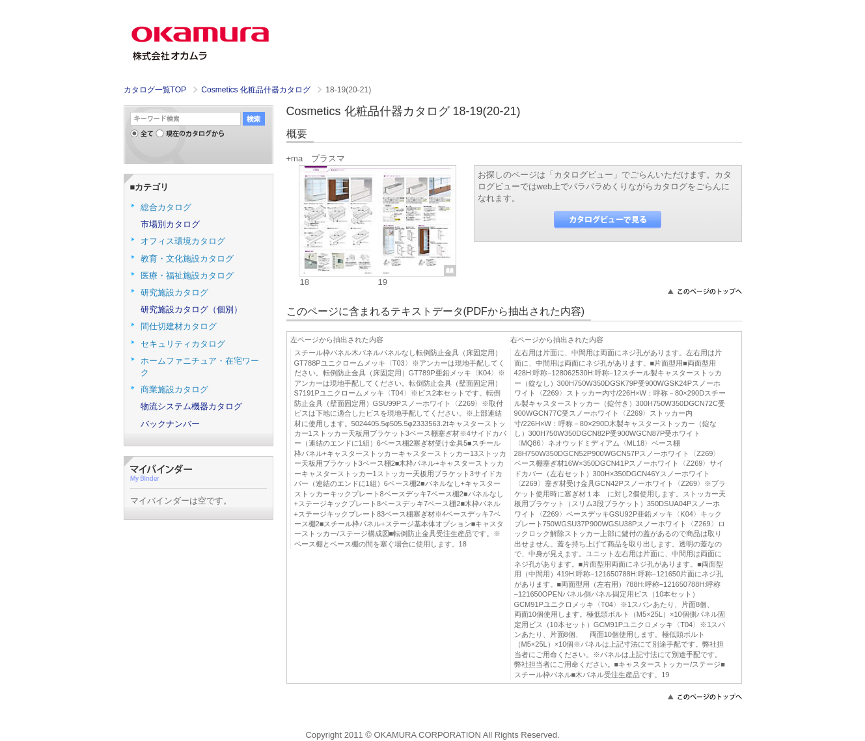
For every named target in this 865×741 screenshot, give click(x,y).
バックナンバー (170, 424)
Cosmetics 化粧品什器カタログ (256, 89)
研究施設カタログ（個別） (191, 309)
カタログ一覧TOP (155, 89)
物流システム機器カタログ (191, 406)
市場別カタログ (170, 224)
